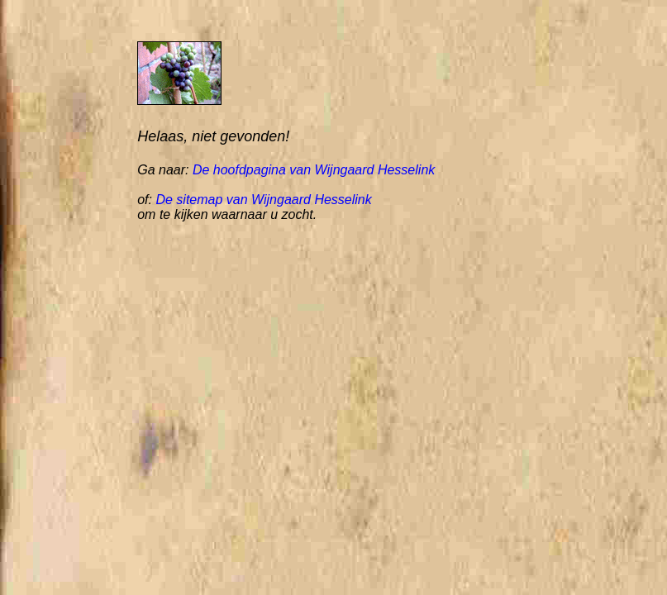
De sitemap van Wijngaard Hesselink (263, 200)
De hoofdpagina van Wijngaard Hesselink (314, 170)
